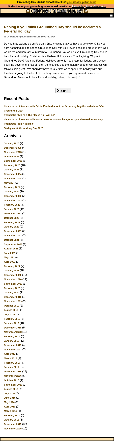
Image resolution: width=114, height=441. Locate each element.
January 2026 (11, 143)
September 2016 (13, 384)
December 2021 (13, 231)
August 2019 (11, 310)
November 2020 (13, 279)
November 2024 (13, 178)
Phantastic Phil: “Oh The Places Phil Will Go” (29, 115)
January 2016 (11, 419)
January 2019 (11, 323)
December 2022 (13, 213)
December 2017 (13, 345)
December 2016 (13, 371)
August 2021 (11, 248)
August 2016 (11, 389)
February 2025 (12, 165)
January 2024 (11, 191)
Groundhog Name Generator (89, 6)
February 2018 (12, 336)
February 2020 (12, 288)
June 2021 (10, 253)
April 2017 (9, 354)
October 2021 (11, 240)
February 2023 (12, 204)
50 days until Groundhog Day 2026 (23, 128)
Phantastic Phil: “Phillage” (19, 123)
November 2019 (13, 301)
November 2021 (13, 235)
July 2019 (9, 314)
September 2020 (13, 283)
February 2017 (12, 362)
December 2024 (13, 174)
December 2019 (13, 297)
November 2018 (13, 332)
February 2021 (12, 266)
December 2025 (13, 148)
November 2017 (13, 349)
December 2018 (13, 327)
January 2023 (11, 209)
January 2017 (11, 367)
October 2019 (11, 305)
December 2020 (13, 275)
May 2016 (9, 402)
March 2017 (10, 358)
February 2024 (12, 187)
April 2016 (9, 406)
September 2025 (13, 161)
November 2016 (13, 376)
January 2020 (11, 292)
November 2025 (13, 152)
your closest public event (81, 2)
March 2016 (10, 411)
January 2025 (11, 169)
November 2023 (13, 200)
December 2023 (13, 196)
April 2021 (9, 262)
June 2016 (10, 397)
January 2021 (11, 270)
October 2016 (11, 380)
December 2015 (13, 424)
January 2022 (11, 226)
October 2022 (11, 218)
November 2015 (13, 428)
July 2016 (9, 393)
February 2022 (12, 222)
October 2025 (11, 156)
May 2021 (9, 257)
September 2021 (13, 244)
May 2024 (9, 182)
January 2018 (11, 341)
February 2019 (12, 319)
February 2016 (12, 415)
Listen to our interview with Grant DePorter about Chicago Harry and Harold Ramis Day (53, 119)
